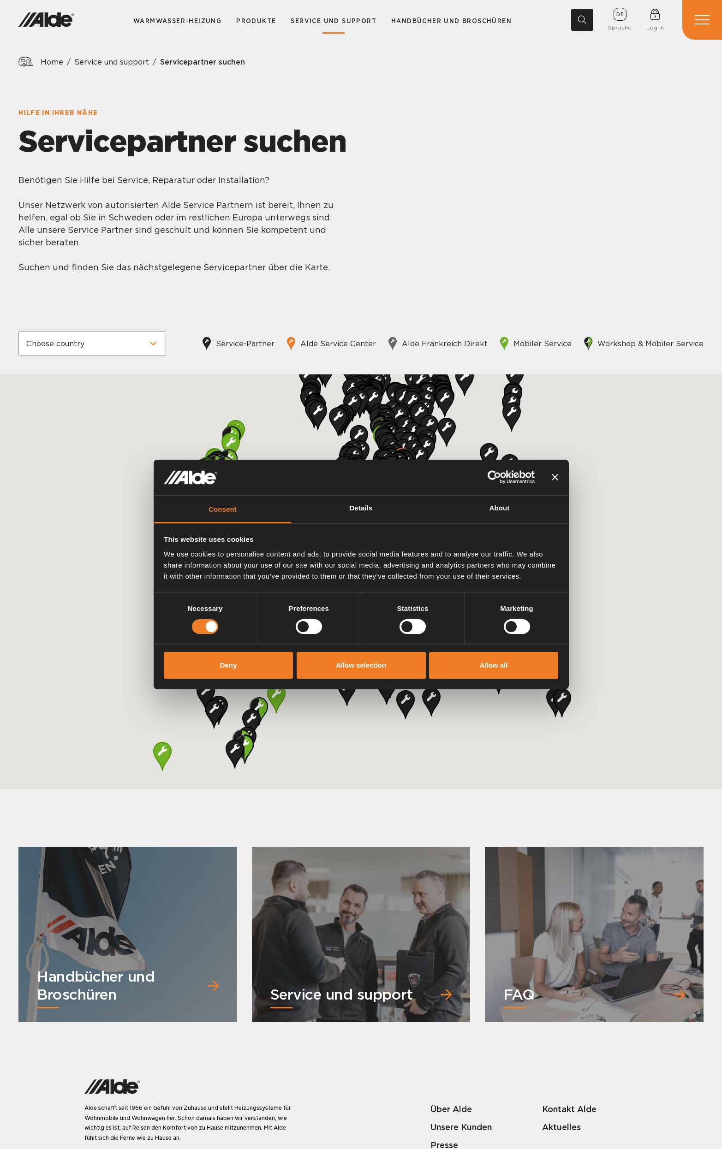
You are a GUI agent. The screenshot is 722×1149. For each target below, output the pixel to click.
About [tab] (499, 508)
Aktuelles (561, 1127)
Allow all (494, 665)
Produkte (256, 21)
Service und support (333, 21)
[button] (162, 756)
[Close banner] (555, 477)
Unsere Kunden (461, 1127)
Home (52, 61)
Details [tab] (361, 508)
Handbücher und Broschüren (451, 21)
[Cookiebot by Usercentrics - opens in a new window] (494, 477)
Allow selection (361, 665)
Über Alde (451, 1109)
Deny (228, 665)
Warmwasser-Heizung (177, 21)
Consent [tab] (223, 509)
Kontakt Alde (569, 1109)
